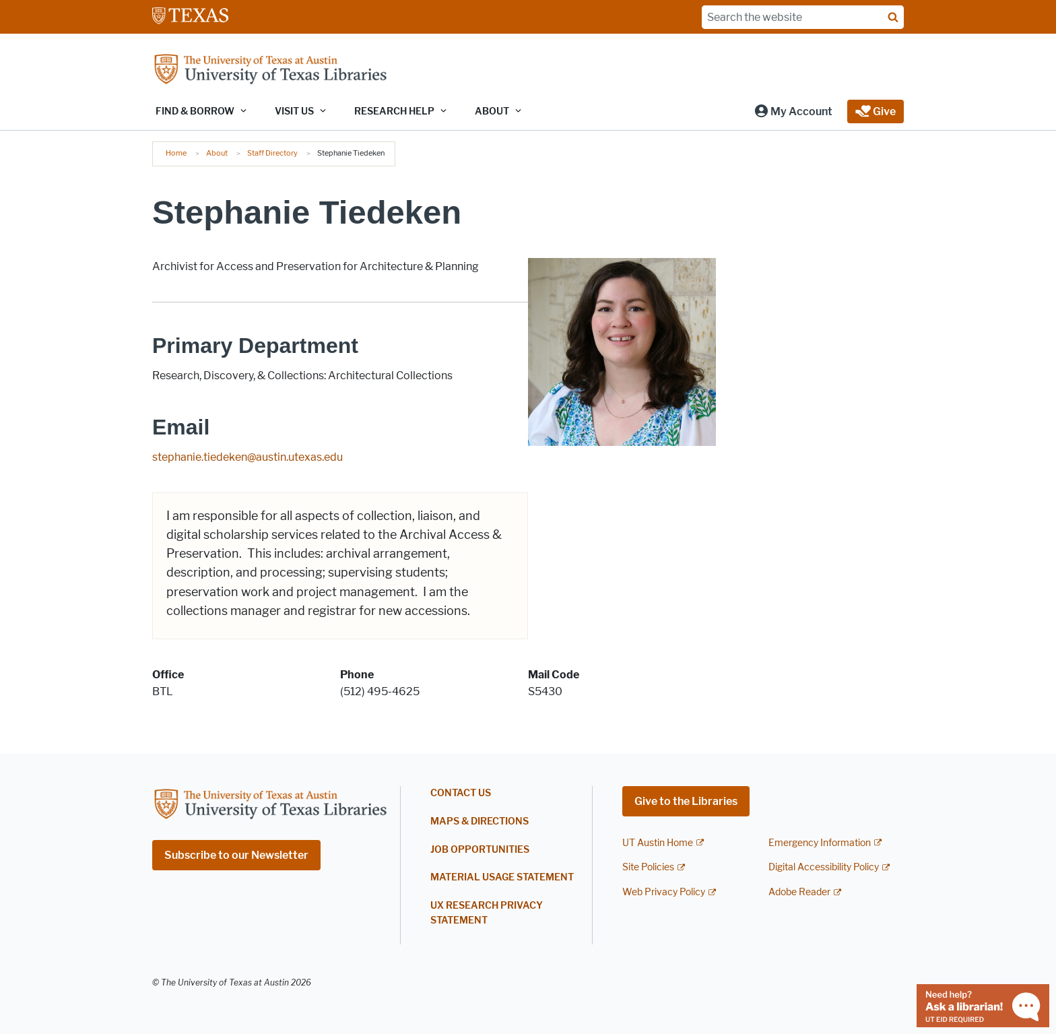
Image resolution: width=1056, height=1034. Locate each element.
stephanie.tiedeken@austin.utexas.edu (247, 457)
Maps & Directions (479, 821)
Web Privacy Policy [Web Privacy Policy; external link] (663, 892)
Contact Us (460, 793)
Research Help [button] (394, 111)
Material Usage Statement (502, 877)
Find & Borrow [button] (195, 111)
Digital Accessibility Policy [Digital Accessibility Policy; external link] (823, 867)
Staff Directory (272, 153)
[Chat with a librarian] (983, 1004)
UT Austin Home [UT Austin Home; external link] (657, 843)
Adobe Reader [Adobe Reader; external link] (799, 892)
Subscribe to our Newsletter (236, 855)
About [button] (492, 111)
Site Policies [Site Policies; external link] (648, 867)
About (217, 153)
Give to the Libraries (685, 801)
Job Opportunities (479, 849)
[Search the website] (803, 17)
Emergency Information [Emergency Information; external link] (819, 843)
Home (176, 153)
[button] (793, 111)
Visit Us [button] (294, 111)
